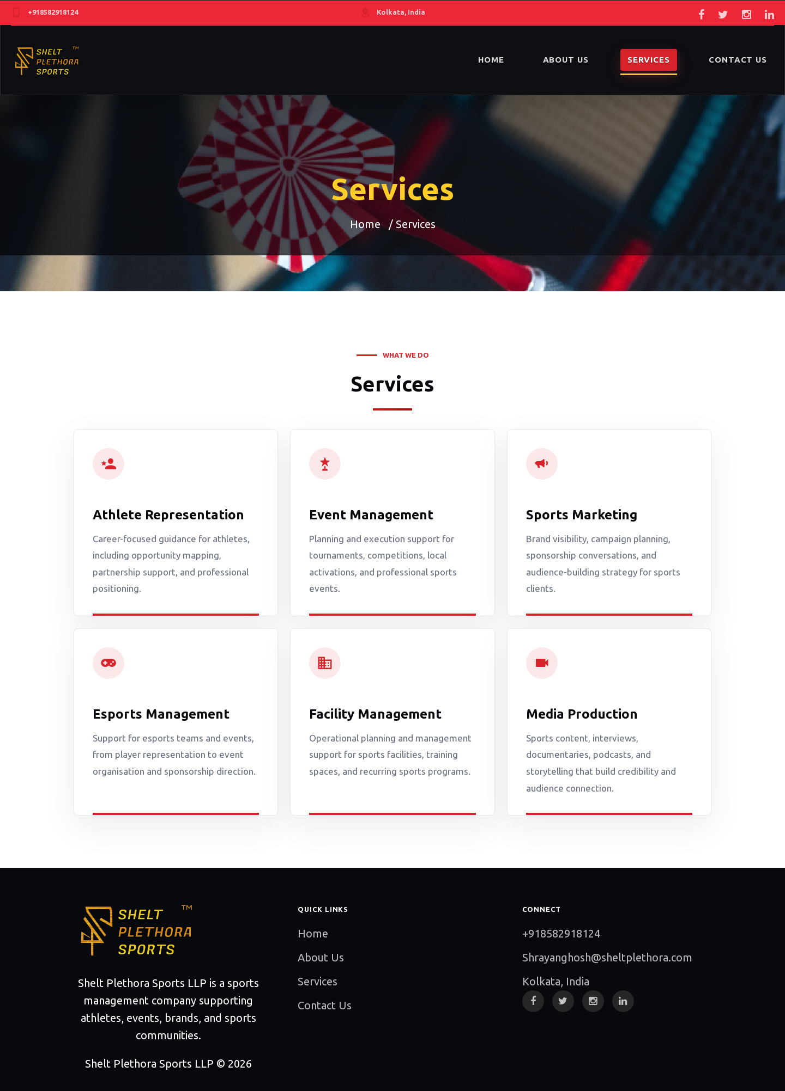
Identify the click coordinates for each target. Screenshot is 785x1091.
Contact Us (325, 1005)
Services (317, 981)
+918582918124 (561, 933)
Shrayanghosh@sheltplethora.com (607, 957)
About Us (321, 957)
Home (365, 224)
